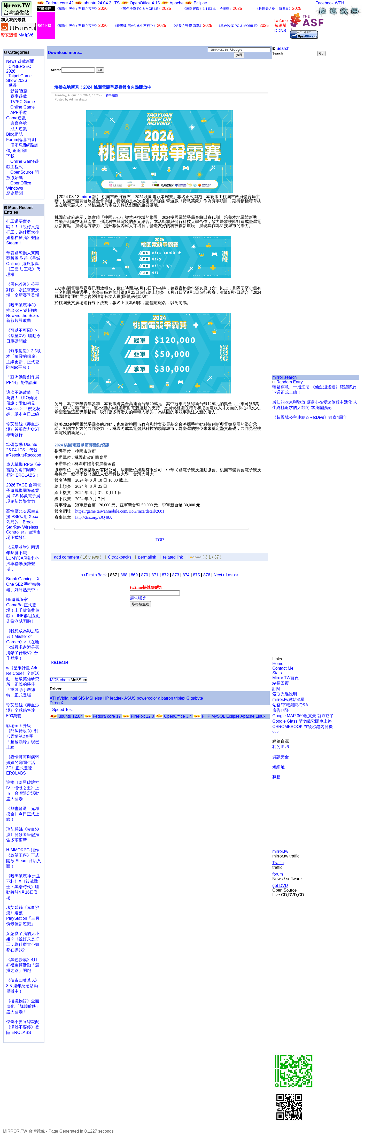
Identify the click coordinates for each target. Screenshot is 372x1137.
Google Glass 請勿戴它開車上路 (301, 721)
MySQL (218, 716)
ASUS (130, 698)
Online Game (20, 107)
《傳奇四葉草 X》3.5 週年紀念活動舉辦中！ (22, 985)
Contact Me (282, 668)
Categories (16, 52)
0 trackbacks (119, 557)
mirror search (284, 377)
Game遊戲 (16, 118)
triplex (179, 698)
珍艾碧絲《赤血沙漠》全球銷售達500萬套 (22, 710)
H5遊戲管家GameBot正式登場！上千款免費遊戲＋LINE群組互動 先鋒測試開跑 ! (23, 610)
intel (73, 698)
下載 (10, 156)
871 (155, 575)
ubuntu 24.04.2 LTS (102, 3)
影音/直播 (17, 91)
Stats (277, 673)
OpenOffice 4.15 (145, 3)
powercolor (147, 698)
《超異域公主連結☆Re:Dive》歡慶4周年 (309, 417)
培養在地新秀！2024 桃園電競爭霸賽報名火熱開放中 (102, 87)
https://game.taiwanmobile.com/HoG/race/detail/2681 (119, 511)
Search (280, 48)
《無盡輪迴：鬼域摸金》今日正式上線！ (22, 814)
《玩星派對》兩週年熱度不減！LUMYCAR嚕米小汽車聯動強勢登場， (22, 558)
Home (277, 663)
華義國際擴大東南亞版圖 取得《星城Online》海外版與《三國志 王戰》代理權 (23, 264)
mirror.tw (280, 851)
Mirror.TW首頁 (285, 678)
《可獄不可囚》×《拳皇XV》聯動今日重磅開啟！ (23, 335)
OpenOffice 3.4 (178, 716)
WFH (339, 3)
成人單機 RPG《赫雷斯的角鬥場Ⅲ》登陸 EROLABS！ (23, 469)
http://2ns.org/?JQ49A (93, 517)
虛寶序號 (16, 123)
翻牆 (276, 777)
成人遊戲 (16, 129)
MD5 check (60, 680)
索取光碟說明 (284, 694)
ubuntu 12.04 (71, 716)
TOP (160, 540)
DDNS (280, 30)
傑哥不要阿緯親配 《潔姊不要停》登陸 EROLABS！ (22, 1027)
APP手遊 (16, 112)
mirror (86, 197)
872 (165, 575)
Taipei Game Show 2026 (19, 78)
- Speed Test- (62, 709)
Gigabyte (195, 698)
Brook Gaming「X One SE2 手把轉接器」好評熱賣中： (23, 584)
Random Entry (287, 382)
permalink (147, 557)
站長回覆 (280, 683)
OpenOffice (18, 183)
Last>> (232, 575)
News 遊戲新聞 (20, 61)
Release (59, 662)
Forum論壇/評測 (21, 139)
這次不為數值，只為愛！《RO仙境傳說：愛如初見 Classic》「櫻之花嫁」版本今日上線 (24, 403)
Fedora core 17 (107, 716)
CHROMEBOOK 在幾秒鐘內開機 (302, 726)
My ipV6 (25, 35)
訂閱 (276, 688)
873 (175, 575)
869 (134, 575)
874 (186, 575)
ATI (53, 698)
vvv (275, 732)
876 (206, 575)
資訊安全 (280, 757)
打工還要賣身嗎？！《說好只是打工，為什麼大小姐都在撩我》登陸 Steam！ (22, 232)
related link (173, 557)
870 (144, 575)
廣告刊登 (280, 710)
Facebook (324, 3)
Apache (176, 3)
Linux (260, 716)
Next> (220, 575)
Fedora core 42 (59, 3)
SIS (81, 698)
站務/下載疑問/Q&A (290, 705)
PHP (206, 716)
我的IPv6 (280, 747)
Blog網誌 (14, 134)
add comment (67, 557)
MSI (89, 698)
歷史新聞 (14, 193)
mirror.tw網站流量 (288, 699)
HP (106, 698)
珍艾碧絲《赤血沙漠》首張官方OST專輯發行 (23, 429)
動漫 (13, 85)
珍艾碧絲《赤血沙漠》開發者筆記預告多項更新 (22, 834)
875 (196, 575)
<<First (88, 575)
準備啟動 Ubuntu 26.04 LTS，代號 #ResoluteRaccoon (23, 449)
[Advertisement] (289, 142)
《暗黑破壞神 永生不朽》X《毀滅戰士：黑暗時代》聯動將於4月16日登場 (23, 887)
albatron (165, 698)
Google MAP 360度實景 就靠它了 (303, 716)
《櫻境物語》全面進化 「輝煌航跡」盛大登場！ (23, 1006)
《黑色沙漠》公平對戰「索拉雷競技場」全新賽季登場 (22, 289)
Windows (14, 188)
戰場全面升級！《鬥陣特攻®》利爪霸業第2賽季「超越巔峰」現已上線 (22, 736)
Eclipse (200, 3)
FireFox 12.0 (142, 716)
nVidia (62, 698)
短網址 (278, 767)
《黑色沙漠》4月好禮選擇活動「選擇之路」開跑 (22, 965)
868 (123, 575)
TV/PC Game (20, 101)
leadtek (116, 698)
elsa (98, 698)
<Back (101, 575)
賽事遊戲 (16, 96)
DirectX (56, 703)
